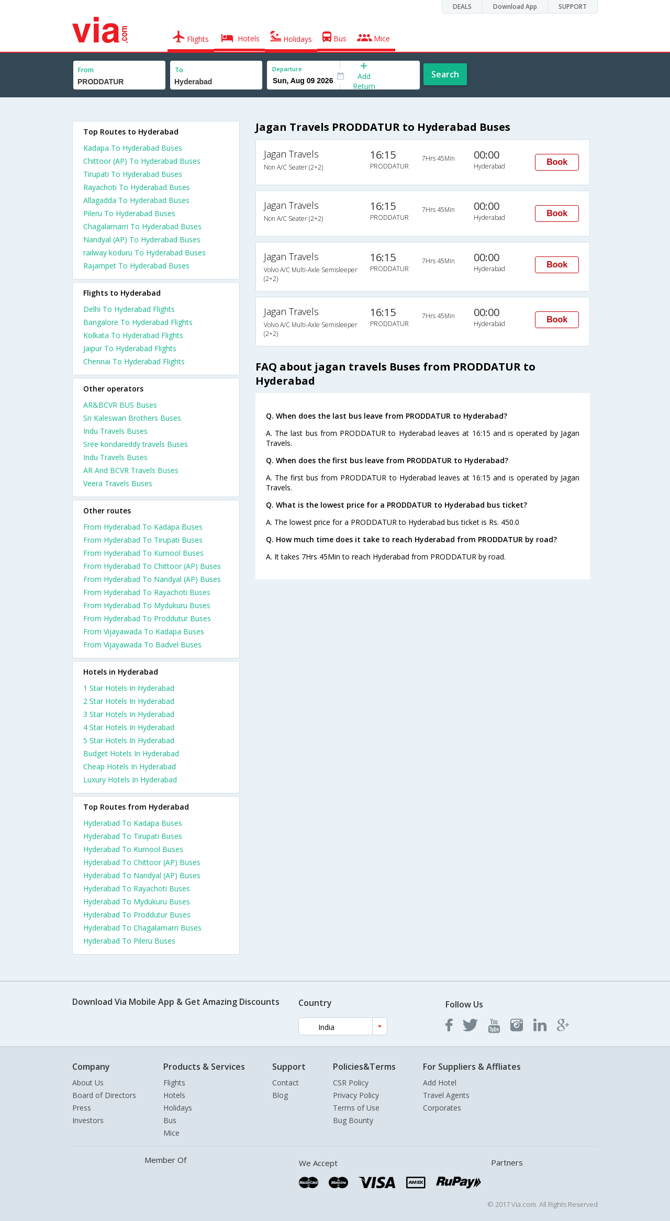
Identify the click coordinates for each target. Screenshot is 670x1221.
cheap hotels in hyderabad (129, 766)
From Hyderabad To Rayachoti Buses (146, 592)
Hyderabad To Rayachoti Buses (136, 888)
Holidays (177, 1108)
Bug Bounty (353, 1120)
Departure (287, 69)
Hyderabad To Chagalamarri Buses (142, 928)
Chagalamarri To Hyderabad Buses (142, 226)
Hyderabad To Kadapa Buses (132, 823)
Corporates (442, 1108)
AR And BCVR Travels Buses (130, 470)
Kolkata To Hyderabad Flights (133, 335)
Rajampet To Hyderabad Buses (136, 266)
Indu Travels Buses (115, 431)
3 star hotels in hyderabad (128, 714)
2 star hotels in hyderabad (128, 701)
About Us (88, 1083)
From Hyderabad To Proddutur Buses (147, 618)
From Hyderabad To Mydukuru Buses (146, 605)
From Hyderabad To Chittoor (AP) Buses (152, 566)
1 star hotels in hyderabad (128, 688)
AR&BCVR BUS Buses (120, 405)
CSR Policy (350, 1083)
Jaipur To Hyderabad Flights (129, 348)
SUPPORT (573, 6)
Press (81, 1108)
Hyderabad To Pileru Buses (129, 941)
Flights (174, 1083)
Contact (285, 1083)
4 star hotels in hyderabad (128, 727)
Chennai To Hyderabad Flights (134, 361)
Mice (171, 1133)
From (86, 69)
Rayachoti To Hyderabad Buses (136, 187)
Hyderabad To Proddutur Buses (137, 915)
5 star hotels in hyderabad (128, 740)
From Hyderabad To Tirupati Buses (143, 540)
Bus (169, 1120)
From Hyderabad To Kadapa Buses (143, 527)
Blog (280, 1095)
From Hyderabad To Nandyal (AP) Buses (152, 579)
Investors (88, 1120)
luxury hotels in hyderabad (130, 780)
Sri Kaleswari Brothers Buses (132, 418)
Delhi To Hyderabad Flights (129, 309)
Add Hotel (439, 1083)
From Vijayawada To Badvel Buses (142, 644)
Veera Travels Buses (117, 483)
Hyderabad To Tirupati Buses (132, 836)
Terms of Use (356, 1108)
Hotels (174, 1095)
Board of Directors (104, 1095)
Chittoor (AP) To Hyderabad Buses (141, 161)
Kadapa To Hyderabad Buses (132, 148)
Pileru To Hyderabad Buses (129, 213)
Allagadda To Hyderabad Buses (136, 200)
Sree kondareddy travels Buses (135, 444)
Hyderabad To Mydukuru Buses (136, 901)
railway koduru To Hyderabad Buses (144, 252)
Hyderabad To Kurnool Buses (133, 849)
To (179, 69)
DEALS (462, 6)
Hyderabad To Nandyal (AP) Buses (141, 875)
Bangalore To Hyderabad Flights (138, 322)
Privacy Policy (356, 1095)
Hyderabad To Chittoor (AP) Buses (141, 862)
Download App (515, 6)
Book (556, 162)
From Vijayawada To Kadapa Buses (143, 631)
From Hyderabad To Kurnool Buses (143, 553)
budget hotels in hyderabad (131, 753)
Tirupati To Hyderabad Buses (132, 174)
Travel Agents (446, 1095)
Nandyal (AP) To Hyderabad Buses (141, 239)
